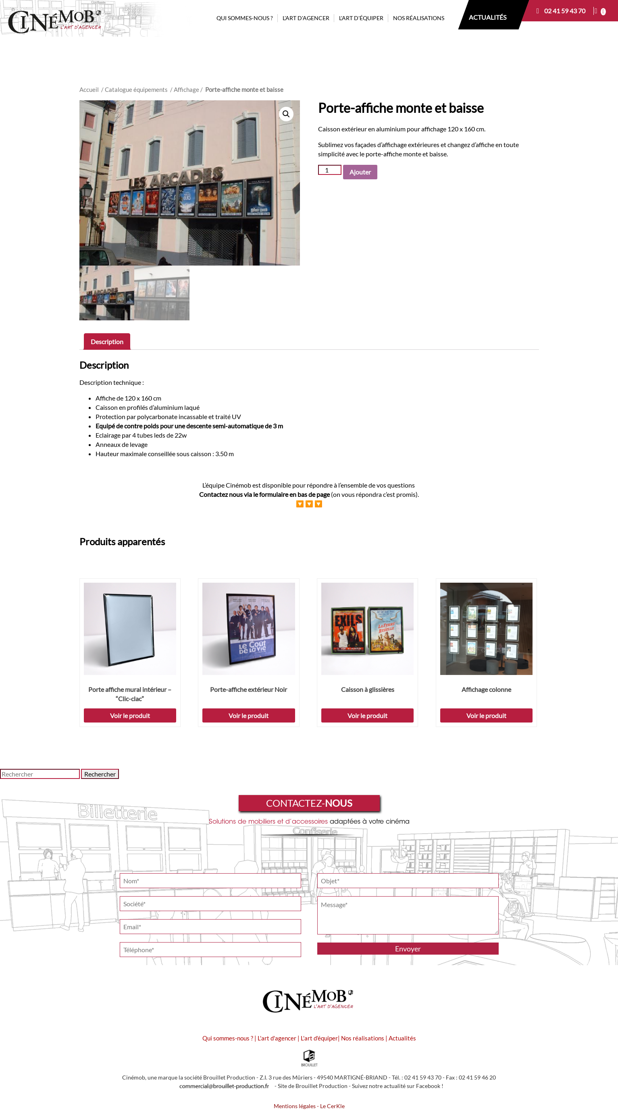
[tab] (107, 341)
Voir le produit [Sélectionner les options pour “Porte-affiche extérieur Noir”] (248, 715)
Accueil (89, 89)
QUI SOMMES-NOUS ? (244, 18)
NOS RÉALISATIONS (418, 18)
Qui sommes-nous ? (227, 1038)
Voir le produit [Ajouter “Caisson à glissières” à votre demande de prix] (367, 715)
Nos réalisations (362, 1038)
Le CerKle (332, 1106)
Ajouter (360, 172)
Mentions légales (295, 1106)
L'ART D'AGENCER (306, 18)
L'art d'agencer (278, 1038)
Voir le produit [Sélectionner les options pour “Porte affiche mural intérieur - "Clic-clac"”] (130, 715)
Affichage (186, 89)
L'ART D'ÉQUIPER (361, 18)
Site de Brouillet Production (312, 1086)
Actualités (402, 1038)
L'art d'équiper (319, 1038)
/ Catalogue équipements (134, 89)
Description (107, 341)
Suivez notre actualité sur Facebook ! (397, 1086)
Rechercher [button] (100, 774)
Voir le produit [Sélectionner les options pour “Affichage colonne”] (486, 715)
